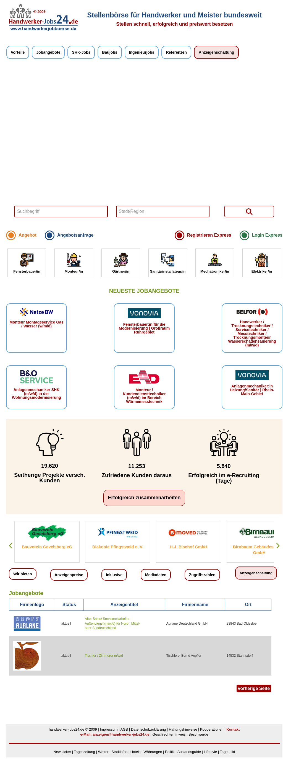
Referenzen (176, 52)
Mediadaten (155, 575)
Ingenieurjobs (141, 52)
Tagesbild (227, 752)
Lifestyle (210, 752)
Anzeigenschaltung (216, 52)
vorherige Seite (254, 688)
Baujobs (109, 52)
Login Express (267, 235)
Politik (170, 752)
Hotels (135, 752)
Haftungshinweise (183, 729)
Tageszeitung (84, 752)
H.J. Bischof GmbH (188, 546)
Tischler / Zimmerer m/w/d (104, 656)
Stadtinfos (119, 752)
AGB (124, 729)
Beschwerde (198, 734)
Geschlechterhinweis (168, 734)
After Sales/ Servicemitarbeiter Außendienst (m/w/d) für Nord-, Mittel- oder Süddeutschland (112, 623)
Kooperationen (212, 729)
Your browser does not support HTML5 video (144, 146)
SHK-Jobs (81, 52)
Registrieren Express (209, 235)
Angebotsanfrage (75, 235)
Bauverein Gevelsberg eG (47, 546)
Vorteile (18, 52)
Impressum (108, 729)
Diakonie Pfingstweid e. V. (117, 546)
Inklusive (114, 575)
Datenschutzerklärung (148, 729)
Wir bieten (22, 574)
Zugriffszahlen (202, 575)
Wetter (103, 752)
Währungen (152, 752)
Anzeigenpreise (69, 575)
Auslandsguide (189, 752)
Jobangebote (48, 52)
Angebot (27, 235)
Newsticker (62, 752)
